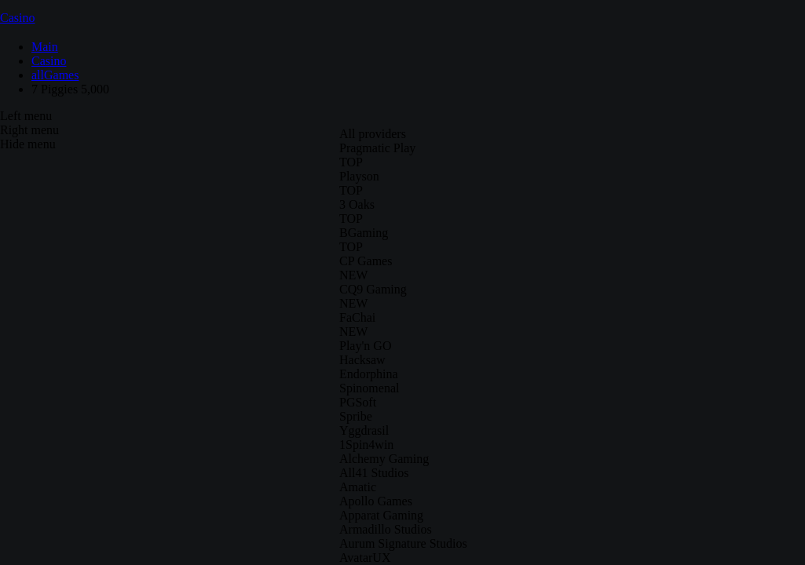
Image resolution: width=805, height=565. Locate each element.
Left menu (26, 115)
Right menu (29, 130)
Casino (17, 17)
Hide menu (28, 144)
